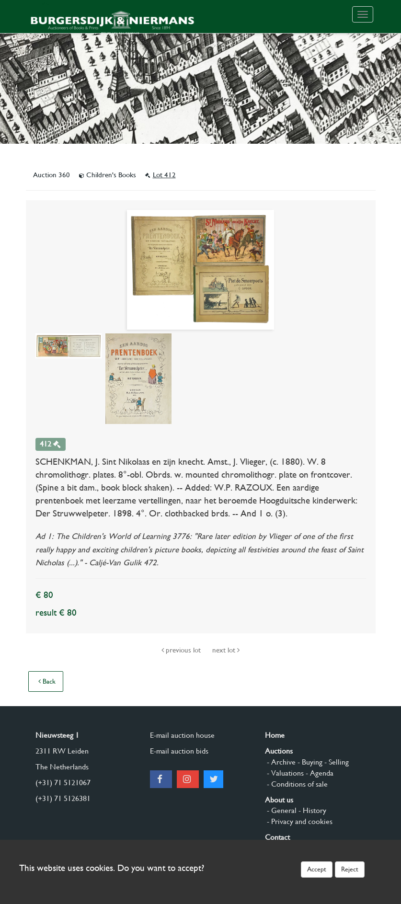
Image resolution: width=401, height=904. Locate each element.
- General (281, 810)
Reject (349, 869)
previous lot (182, 650)
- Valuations (284, 773)
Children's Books (108, 175)
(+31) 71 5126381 (63, 798)
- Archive (280, 762)
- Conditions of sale (296, 784)
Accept (316, 869)
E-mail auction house (182, 735)
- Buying (309, 762)
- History (311, 810)
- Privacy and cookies (298, 821)
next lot (226, 650)
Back (47, 681)
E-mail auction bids (179, 750)
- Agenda (318, 773)
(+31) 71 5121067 (63, 782)
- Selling (335, 762)
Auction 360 (52, 175)
